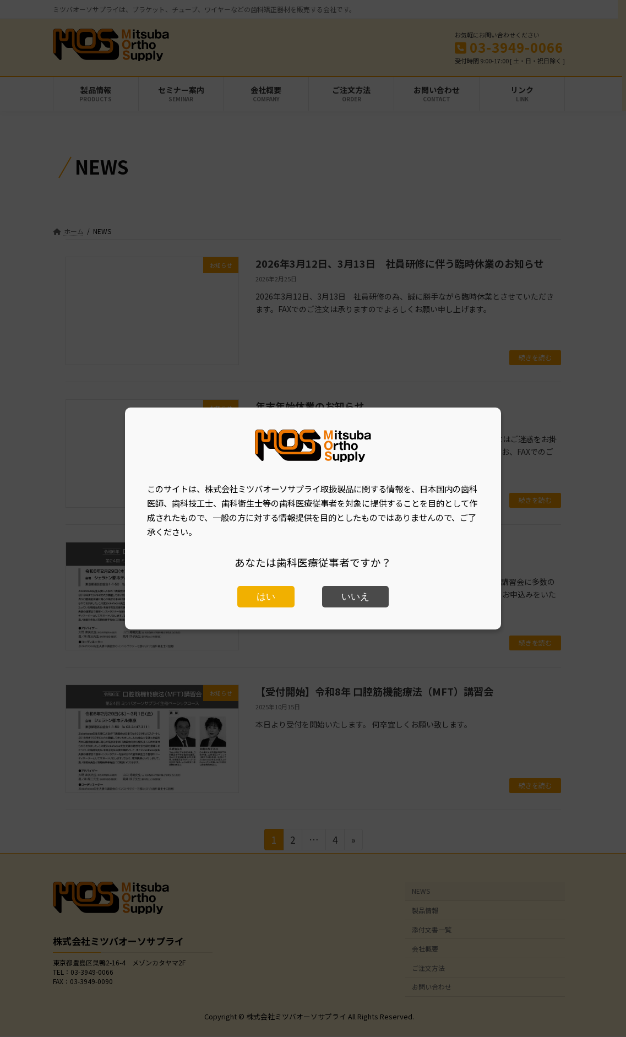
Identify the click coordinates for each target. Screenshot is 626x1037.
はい (266, 596)
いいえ (355, 596)
